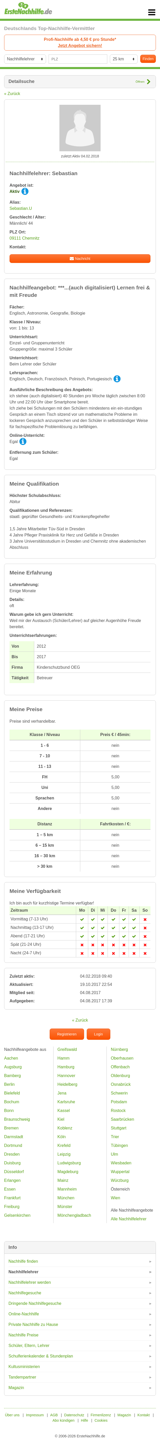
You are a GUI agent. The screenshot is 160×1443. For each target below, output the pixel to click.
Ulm (114, 1154)
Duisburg (12, 1163)
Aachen (11, 1058)
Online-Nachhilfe (23, 1314)
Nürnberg (119, 1049)
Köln (61, 1137)
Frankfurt (12, 1198)
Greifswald (67, 1049)
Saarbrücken (122, 1119)
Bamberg (12, 1075)
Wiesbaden (121, 1163)
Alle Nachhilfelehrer (129, 1219)
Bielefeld (12, 1093)
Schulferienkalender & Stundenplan (40, 1356)
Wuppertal (120, 1172)
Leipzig (63, 1154)
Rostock (118, 1110)
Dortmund (13, 1145)
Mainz (62, 1180)
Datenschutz (74, 1415)
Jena (61, 1093)
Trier (115, 1137)
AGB (54, 1415)
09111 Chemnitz (25, 238)
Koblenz (64, 1128)
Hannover (66, 1075)
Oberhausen (122, 1058)
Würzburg (120, 1180)
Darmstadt (13, 1137)
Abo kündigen (63, 1420)
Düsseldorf (14, 1172)
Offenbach (120, 1067)
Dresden (12, 1154)
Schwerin (119, 1093)
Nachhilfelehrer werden (29, 1282)
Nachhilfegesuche (24, 1293)
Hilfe (84, 1420)
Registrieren (66, 1034)
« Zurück (12, 93)
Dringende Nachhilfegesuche (34, 1303)
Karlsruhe (66, 1102)
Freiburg (12, 1206)
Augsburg (13, 1067)
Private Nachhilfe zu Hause (33, 1324)
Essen (9, 1189)
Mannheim (67, 1189)
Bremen (11, 1128)
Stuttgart (118, 1128)
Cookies (101, 1420)
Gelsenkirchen (17, 1215)
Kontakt (143, 1415)
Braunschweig (17, 1119)
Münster (64, 1206)
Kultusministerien (24, 1366)
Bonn (9, 1110)
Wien (115, 1198)
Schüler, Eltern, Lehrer (28, 1345)
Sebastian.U (21, 208)
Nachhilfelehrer (23, 1272)
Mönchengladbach (74, 1215)
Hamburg (65, 1067)
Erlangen (12, 1180)
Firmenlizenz (101, 1415)
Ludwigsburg (69, 1163)
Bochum (11, 1102)
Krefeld (63, 1145)
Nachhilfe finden (23, 1261)
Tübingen (119, 1145)
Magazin (16, 1387)
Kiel (60, 1119)
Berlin (9, 1084)
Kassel (63, 1110)
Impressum (35, 1415)
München (65, 1198)
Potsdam (119, 1102)
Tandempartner (22, 1377)
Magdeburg (67, 1172)
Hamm (63, 1058)
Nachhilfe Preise (23, 1335)
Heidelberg (67, 1084)
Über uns (12, 1415)
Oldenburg (120, 1075)
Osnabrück (121, 1084)
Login (98, 1034)
